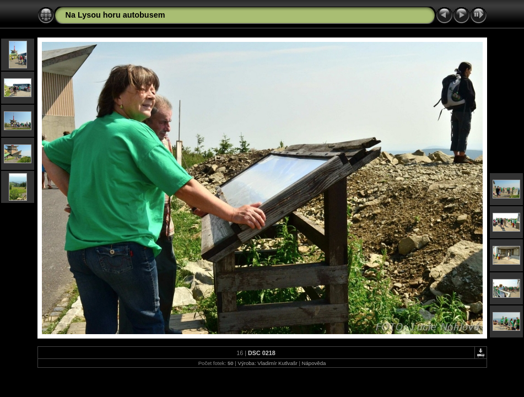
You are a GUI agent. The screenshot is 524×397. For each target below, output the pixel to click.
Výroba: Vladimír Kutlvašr (268, 363)
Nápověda (314, 363)
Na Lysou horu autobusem (115, 14)
